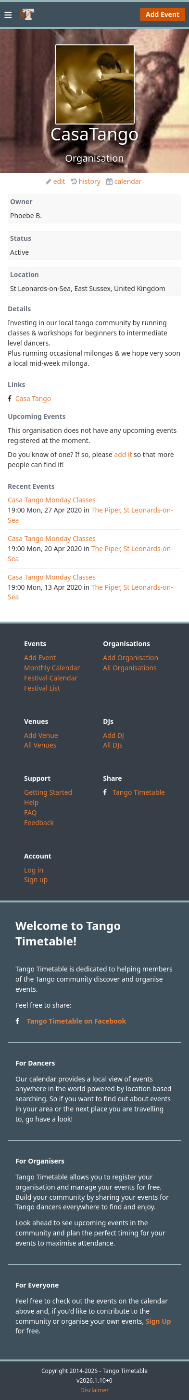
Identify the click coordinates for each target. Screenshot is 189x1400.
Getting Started (48, 792)
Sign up (36, 879)
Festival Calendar (50, 677)
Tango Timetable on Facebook (76, 1021)
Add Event (162, 14)
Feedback (39, 822)
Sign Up (158, 1321)
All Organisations (129, 667)
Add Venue (41, 735)
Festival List (42, 688)
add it (123, 454)
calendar (124, 181)
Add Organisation (130, 657)
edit (55, 181)
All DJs (112, 744)
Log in (33, 869)
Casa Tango (33, 398)
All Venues (40, 744)
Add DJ (113, 735)
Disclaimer (94, 1390)
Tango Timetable (139, 792)
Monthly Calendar (52, 667)
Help (31, 802)
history (86, 181)
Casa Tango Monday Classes (52, 499)
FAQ (30, 812)
